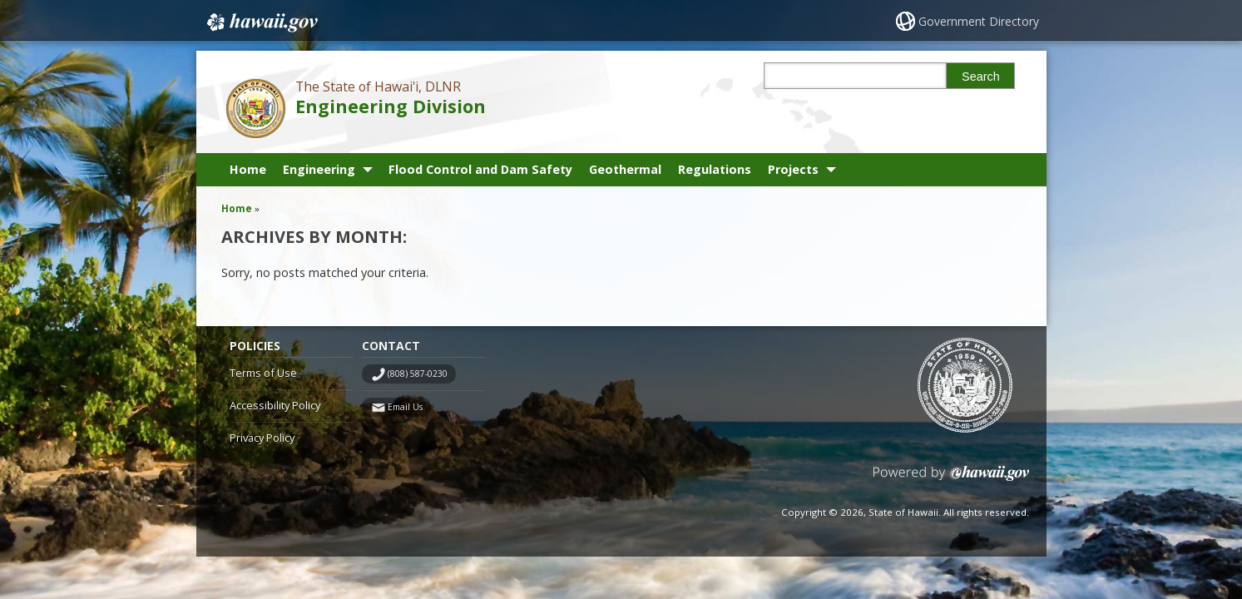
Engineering (319, 169)
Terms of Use (263, 372)
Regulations (714, 169)
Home (248, 169)
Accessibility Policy (275, 405)
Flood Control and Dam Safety (480, 169)
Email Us (405, 407)
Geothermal (625, 169)
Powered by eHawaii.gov (951, 479)
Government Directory (978, 21)
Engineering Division (390, 106)
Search (981, 76)
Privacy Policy (262, 437)
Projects (793, 169)
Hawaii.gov (260, 22)
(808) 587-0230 (418, 373)
